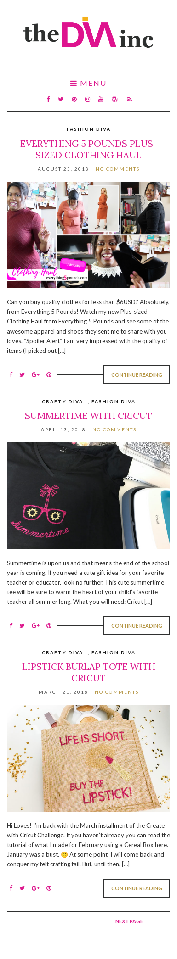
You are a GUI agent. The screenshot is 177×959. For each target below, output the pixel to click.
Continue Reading (136, 375)
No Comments (118, 169)
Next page (129, 921)
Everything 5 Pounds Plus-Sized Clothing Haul (88, 149)
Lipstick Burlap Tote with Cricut (88, 672)
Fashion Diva (89, 129)
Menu (88, 83)
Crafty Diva (62, 401)
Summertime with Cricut (88, 415)
